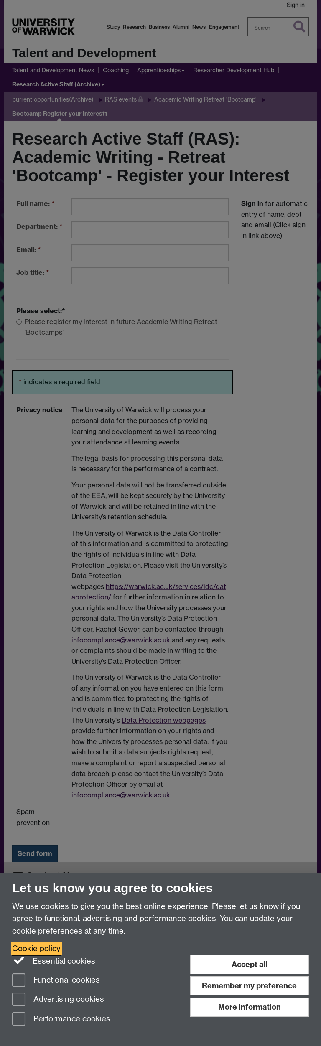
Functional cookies (56, 980)
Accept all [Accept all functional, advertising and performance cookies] (250, 964)
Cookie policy (36, 948)
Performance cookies (61, 1019)
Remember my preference (249, 985)
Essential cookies (53, 960)
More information (249, 1007)
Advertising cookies (58, 1000)
